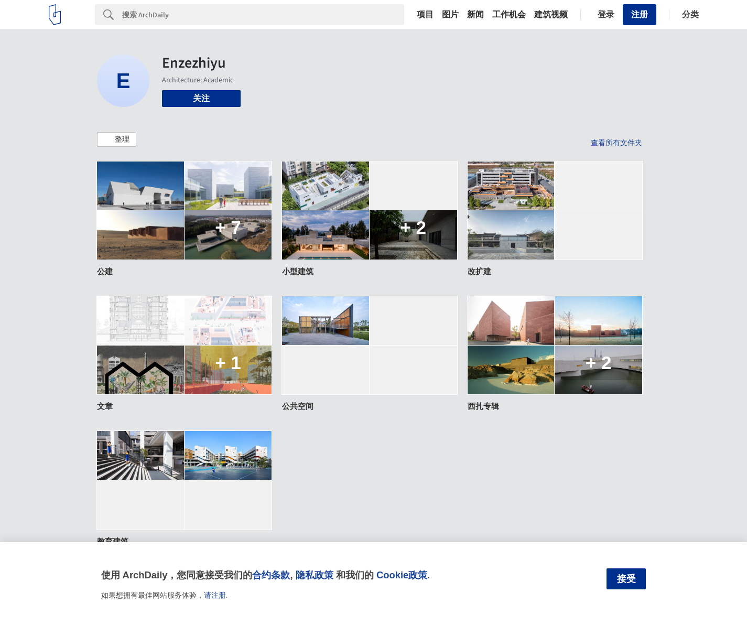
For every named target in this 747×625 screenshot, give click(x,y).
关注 (201, 98)
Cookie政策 (401, 574)
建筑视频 (551, 14)
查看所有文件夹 (616, 142)
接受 (626, 579)
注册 (639, 14)
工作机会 (509, 14)
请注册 (215, 595)
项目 (425, 14)
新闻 (475, 14)
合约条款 (271, 574)
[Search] (263, 14)
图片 (450, 14)
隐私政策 (314, 574)
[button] (116, 139)
